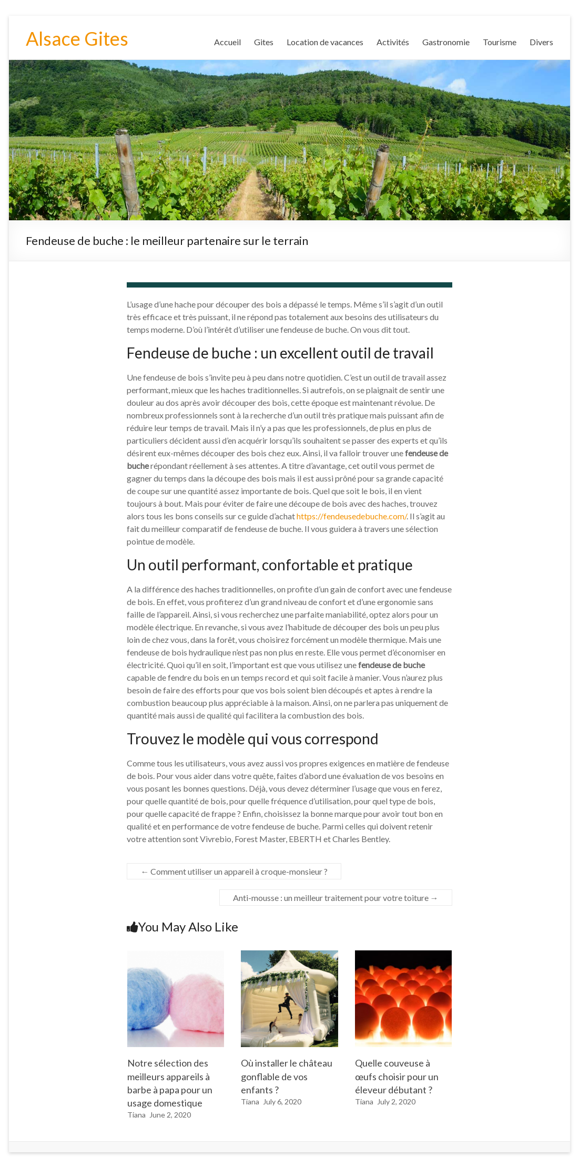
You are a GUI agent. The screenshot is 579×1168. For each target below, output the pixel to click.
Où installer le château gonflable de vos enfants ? (286, 1076)
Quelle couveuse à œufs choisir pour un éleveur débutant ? (397, 1076)
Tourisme (499, 42)
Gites (263, 42)
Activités (393, 42)
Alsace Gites (77, 38)
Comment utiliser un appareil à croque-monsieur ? (234, 871)
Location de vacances (325, 42)
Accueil (227, 42)
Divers (541, 42)
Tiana (136, 1114)
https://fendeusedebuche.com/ (352, 516)
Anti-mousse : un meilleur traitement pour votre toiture (336, 898)
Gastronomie (446, 42)
